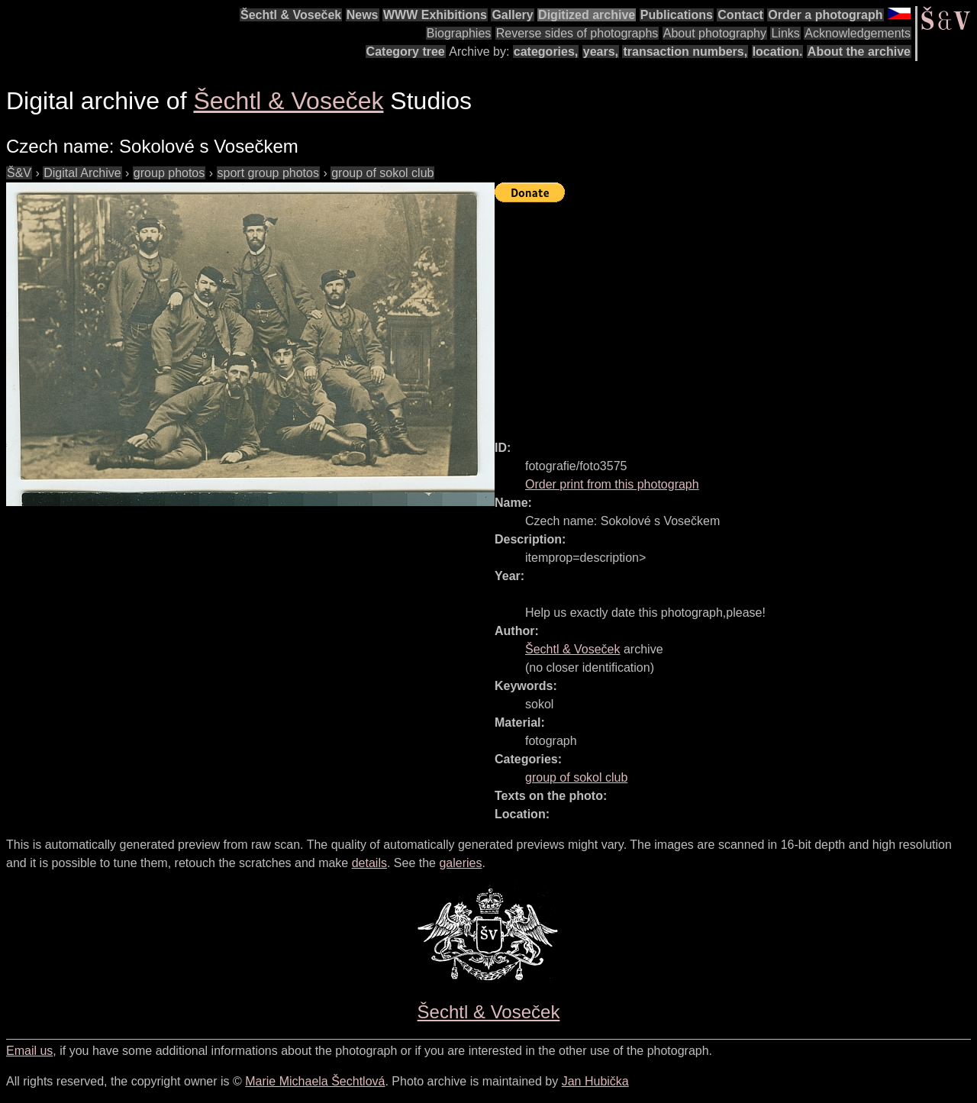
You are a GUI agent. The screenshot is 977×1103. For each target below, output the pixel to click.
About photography (714, 33)
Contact (740, 14)
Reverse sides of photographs (577, 33)
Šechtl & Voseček (290, 14)
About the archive (859, 51)
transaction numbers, (685, 51)
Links (785, 33)
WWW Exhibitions (435, 14)
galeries (460, 862)
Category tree (405, 51)
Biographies (459, 33)
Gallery (512, 14)
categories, (546, 51)
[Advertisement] (736, 314)
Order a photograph (825, 14)
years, (600, 51)
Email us (29, 1050)
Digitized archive (586, 14)
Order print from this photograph (612, 484)
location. (778, 51)
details (369, 862)
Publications (676, 14)
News (363, 14)
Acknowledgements (857, 33)
